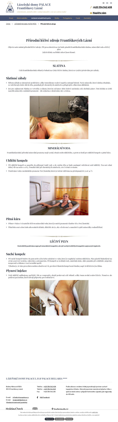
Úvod (11, 18)
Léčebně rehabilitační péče (41, 18)
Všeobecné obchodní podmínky (16, 402)
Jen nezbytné (60, 419)
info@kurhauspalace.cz (21, 397)
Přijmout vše (49, 419)
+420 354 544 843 (50, 389)
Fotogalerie (67, 18)
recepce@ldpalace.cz (20, 400)
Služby (57, 18)
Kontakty (87, 18)
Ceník (78, 18)
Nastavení (69, 419)
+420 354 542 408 (50, 387)
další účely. (95, 412)
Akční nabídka (22, 18)
